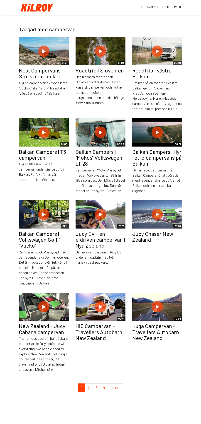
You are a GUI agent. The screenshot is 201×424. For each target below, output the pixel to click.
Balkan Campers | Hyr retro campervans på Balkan (156, 157)
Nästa (115, 387)
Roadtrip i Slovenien (100, 70)
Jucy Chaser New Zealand (152, 236)
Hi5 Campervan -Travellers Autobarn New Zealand (99, 332)
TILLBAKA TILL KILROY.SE (160, 7)
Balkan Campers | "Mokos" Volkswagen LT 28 (99, 157)
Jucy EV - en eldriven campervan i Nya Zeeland (100, 239)
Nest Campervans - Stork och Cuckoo (41, 73)
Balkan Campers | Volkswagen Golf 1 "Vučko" (40, 239)
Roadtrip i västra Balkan (152, 73)
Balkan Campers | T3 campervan (42, 154)
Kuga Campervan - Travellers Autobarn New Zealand (155, 332)
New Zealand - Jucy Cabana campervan (42, 329)
